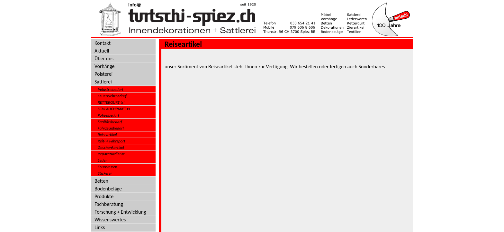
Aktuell (101, 51)
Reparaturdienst (111, 153)
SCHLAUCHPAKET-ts (114, 108)
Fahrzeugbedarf (111, 128)
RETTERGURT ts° (111, 102)
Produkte (103, 196)
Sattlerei (103, 82)
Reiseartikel (107, 134)
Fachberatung (108, 204)
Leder (102, 160)
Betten (101, 181)
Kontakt (102, 43)
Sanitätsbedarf (110, 121)
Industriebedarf (110, 89)
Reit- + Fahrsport (111, 141)
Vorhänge (104, 66)
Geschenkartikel (111, 147)
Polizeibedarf (108, 115)
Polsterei (103, 74)
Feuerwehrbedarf (112, 95)
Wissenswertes (110, 220)
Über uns (103, 58)
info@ (134, 5)
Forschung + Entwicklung (120, 212)
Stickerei (105, 173)
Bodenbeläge (108, 189)
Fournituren (107, 166)
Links (99, 227)
